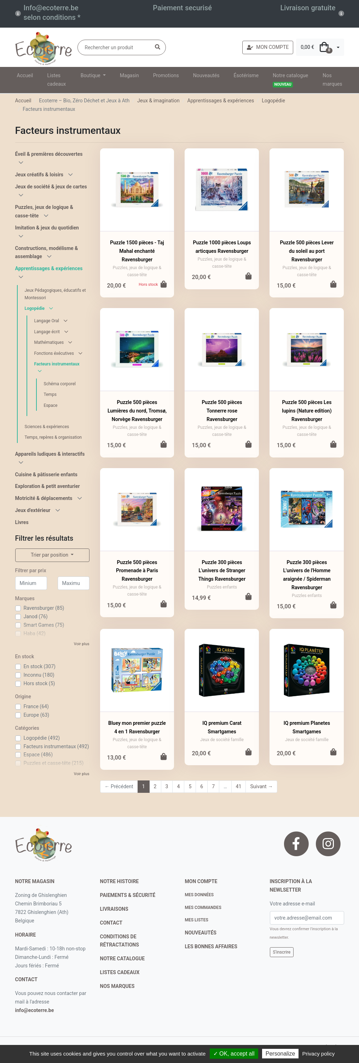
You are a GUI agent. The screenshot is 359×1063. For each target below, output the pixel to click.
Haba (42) (35, 633)
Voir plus (81, 644)
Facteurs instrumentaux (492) (56, 746)
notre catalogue (122, 958)
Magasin (129, 75)
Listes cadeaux (56, 80)
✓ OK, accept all (234, 1054)
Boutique (91, 75)
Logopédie (273, 100)
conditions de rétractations (119, 941)
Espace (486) (38, 754)
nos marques (117, 986)
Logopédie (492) (42, 738)
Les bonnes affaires (211, 946)
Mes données (199, 894)
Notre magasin (34, 881)
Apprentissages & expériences (220, 100)
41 (239, 786)
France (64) (36, 706)
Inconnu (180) (39, 675)
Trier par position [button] (50, 555)
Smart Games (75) (44, 625)
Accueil (25, 75)
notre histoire (119, 881)
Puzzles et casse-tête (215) (54, 763)
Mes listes (196, 919)
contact (26, 979)
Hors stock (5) (39, 683)
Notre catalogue (290, 80)
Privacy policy (318, 1054)
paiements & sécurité (128, 895)
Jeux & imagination (158, 100)
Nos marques (332, 80)
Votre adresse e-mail (292, 903)
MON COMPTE (268, 47)
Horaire (25, 935)
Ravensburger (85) (44, 608)
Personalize (280, 1054)
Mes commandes (203, 907)
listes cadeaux (120, 972)
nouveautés (200, 933)
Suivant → (261, 786)
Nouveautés (206, 75)
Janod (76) (36, 616)
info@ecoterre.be (34, 1010)
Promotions (166, 75)
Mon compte (201, 881)
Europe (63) (37, 715)
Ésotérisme (246, 75)
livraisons (114, 909)
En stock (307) (40, 666)
